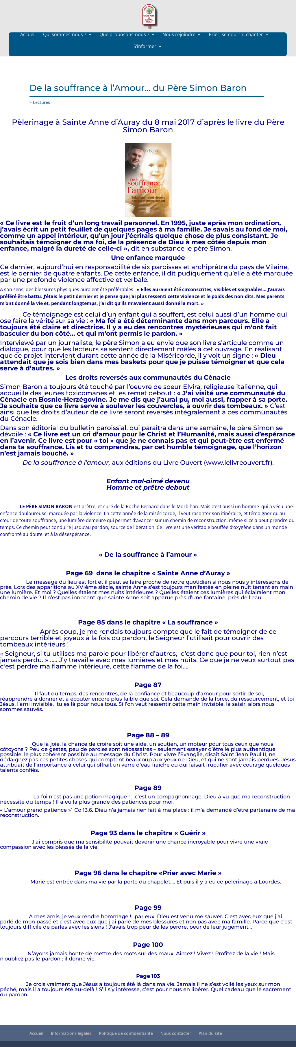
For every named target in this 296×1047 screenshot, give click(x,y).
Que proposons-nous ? (124, 46)
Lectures (41, 102)
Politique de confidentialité (126, 1033)
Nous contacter (175, 1033)
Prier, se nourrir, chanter (236, 46)
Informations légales (71, 1033)
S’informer (145, 57)
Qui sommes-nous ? (64, 46)
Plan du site (210, 1033)
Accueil (28, 46)
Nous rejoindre (178, 46)
